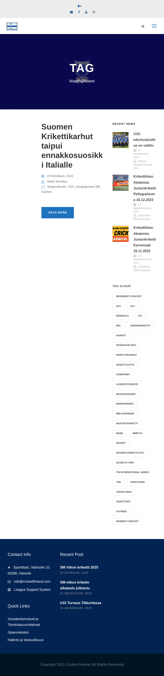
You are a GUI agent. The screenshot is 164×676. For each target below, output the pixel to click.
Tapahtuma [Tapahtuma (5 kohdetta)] (137, 482)
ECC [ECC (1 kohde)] (118, 306)
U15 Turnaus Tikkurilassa (80, 603)
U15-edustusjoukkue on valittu (144, 139)
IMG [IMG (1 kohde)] (118, 325)
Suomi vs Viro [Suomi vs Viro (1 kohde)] (125, 462)
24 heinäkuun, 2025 (76, 608)
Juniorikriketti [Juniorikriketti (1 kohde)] (140, 325)
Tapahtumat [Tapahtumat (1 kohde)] (124, 492)
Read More (57, 212)
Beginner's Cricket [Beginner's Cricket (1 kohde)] (129, 296)
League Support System (32, 589)
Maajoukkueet (56, 186)
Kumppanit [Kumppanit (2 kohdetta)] (123, 374)
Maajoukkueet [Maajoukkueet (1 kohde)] (126, 394)
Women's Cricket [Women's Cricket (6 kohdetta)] (127, 521)
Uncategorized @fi (87, 186)
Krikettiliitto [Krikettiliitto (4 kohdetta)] (125, 364)
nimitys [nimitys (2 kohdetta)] (137, 433)
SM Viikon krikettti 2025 (79, 567)
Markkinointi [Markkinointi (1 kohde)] (124, 403)
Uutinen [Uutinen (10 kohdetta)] (121, 511)
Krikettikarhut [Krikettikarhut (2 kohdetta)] (126, 355)
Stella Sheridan (57, 181)
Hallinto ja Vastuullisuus (26, 640)
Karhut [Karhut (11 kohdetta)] (121, 335)
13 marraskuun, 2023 (142, 208)
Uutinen (46, 192)
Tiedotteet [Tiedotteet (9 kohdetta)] (123, 501)
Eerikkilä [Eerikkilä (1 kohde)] (122, 315)
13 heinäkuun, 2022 (60, 176)
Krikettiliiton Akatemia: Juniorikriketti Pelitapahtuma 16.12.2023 (144, 188)
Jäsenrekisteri (18, 632)
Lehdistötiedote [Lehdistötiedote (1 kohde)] (127, 384)
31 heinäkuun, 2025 (76, 593)
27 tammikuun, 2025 (141, 154)
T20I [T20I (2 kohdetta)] (118, 482)
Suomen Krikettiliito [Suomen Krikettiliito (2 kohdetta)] (130, 452)
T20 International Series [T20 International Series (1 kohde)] (132, 472)
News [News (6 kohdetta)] (119, 433)
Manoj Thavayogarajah (142, 164)
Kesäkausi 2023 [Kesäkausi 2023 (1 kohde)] (126, 345)
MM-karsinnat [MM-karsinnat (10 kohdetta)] (125, 413)
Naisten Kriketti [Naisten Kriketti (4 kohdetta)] (127, 423)
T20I (70, 186)
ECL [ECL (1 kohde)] (132, 306)
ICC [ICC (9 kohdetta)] (140, 315)
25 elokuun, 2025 (74, 572)
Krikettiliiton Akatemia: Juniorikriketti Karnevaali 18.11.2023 (144, 239)
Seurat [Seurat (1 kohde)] (121, 443)
